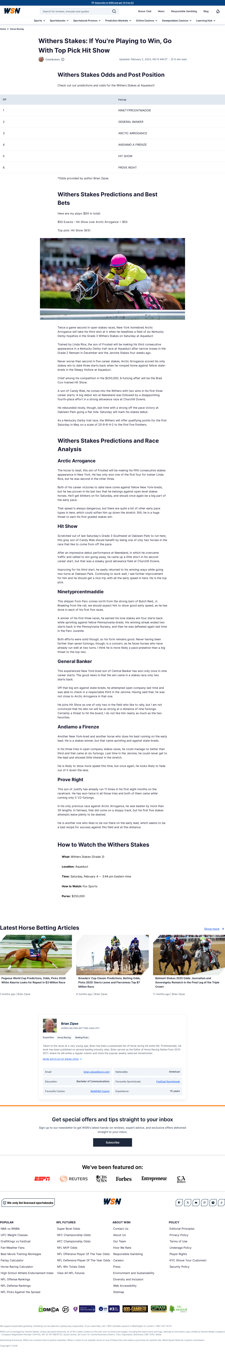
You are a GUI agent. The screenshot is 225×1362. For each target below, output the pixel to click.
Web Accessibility (125, 1289)
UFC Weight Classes (14, 1238)
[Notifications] (218, 11)
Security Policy (179, 1270)
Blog (206, 11)
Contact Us (120, 1232)
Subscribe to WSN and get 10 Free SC (114, 2)
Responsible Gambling (184, 11)
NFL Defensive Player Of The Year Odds (83, 1263)
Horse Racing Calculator (17, 1270)
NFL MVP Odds (67, 1251)
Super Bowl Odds (68, 1232)
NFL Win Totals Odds (71, 1270)
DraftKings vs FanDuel (15, 1244)
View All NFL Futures (71, 1276)
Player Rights (178, 1257)
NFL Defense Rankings (16, 1289)
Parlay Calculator (12, 1263)
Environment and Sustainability (133, 1276)
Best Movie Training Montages (21, 1257)
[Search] (114, 11)
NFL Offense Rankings (15, 1282)
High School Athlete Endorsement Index (27, 1276)
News (161, 11)
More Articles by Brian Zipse (62, 1062)
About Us (119, 1238)
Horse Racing (17, 29)
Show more (214, 929)
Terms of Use (178, 1244)
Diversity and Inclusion (128, 1282)
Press (116, 1270)
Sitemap (118, 1295)
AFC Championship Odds (73, 1244)
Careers (118, 1263)
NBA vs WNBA (10, 1232)
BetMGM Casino (100, 1094)
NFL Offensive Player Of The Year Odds (83, 1257)
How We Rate (122, 1251)
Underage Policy (181, 1251)
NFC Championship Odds (74, 1238)
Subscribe (112, 1146)
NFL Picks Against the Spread (20, 1295)
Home (3, 29)
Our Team (119, 1244)
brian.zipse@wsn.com (97, 1075)
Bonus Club (144, 11)
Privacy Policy (179, 1238)
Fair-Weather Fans (12, 1251)
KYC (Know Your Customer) (188, 1263)
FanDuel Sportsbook (168, 1084)
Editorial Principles (182, 1232)
